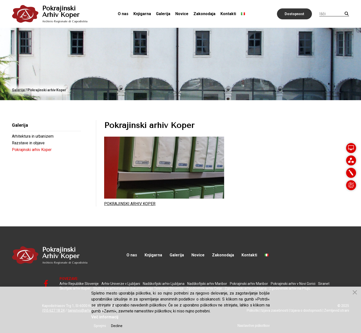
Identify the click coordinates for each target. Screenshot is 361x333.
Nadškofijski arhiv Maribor (207, 284)
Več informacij (104, 317)
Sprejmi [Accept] (100, 326)
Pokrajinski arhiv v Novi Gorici (293, 284)
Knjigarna (142, 13)
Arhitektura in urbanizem (33, 136)
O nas (123, 13)
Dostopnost (294, 14)
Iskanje (346, 13)
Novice (181, 13)
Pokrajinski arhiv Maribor (249, 284)
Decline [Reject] (116, 326)
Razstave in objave (28, 143)
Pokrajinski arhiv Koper (32, 149)
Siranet (324, 284)
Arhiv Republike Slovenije (79, 284)
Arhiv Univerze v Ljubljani (120, 284)
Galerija (163, 13)
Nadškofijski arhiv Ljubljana (163, 284)
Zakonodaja (204, 13)
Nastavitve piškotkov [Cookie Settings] (254, 326)
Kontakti (228, 13)
